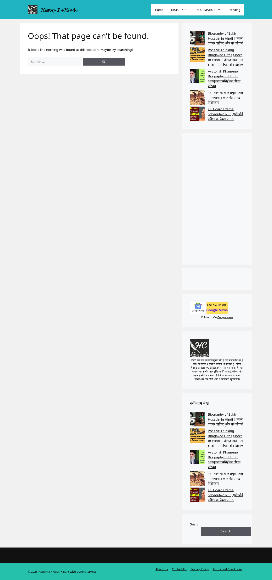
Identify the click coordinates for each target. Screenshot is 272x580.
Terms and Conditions (227, 569)
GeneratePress (86, 571)
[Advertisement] (217, 199)
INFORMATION (210, 9)
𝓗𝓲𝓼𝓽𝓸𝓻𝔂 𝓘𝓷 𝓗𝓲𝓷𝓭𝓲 (58, 9)
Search (195, 524)
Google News (225, 317)
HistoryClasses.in (209, 367)
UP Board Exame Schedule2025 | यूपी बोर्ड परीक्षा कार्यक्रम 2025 (225, 114)
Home (159, 10)
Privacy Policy (199, 569)
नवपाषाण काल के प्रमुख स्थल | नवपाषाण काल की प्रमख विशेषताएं (225, 97)
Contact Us (179, 569)
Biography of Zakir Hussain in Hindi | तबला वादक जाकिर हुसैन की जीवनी (225, 38)
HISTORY (181, 9)
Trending (234, 10)
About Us (162, 569)
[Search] (104, 62)
